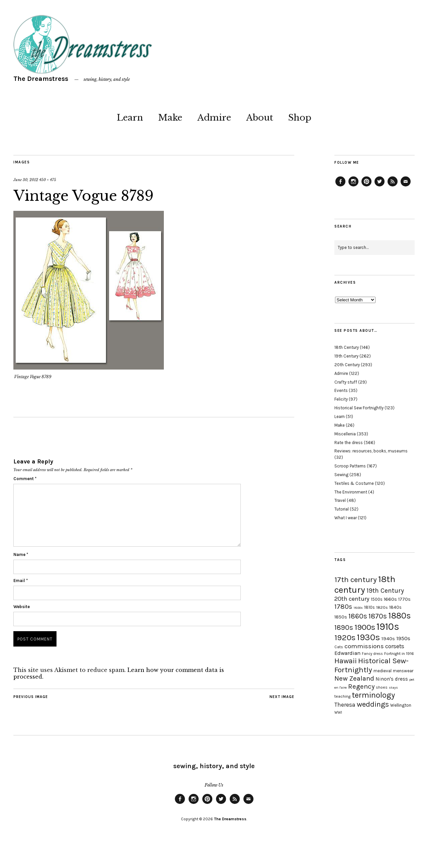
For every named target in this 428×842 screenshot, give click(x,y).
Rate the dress (348, 442)
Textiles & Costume (354, 483)
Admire (214, 117)
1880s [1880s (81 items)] (399, 615)
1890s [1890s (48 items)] (343, 627)
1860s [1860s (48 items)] (357, 616)
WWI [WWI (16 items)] (338, 712)
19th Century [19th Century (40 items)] (385, 590)
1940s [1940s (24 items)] (388, 639)
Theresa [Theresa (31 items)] (344, 704)
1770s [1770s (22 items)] (404, 599)
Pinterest (207, 803)
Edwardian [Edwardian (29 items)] (347, 653)
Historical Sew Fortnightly (359, 407)
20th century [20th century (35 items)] (351, 598)
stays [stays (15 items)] (393, 687)
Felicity (341, 399)
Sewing (341, 474)
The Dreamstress (40, 79)
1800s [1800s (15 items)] (358, 607)
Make (170, 117)
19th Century (346, 356)
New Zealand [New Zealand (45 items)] (354, 678)
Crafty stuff (345, 382)
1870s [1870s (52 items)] (377, 616)
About (259, 117)
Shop (299, 117)
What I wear (345, 517)
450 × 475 (47, 179)
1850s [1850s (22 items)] (340, 617)
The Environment (350, 492)
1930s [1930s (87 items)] (368, 637)
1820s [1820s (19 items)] (382, 607)
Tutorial (341, 509)
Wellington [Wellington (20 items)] (400, 705)
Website (21, 606)
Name (20, 554)
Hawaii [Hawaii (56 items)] (345, 660)
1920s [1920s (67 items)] (344, 637)
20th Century (347, 364)
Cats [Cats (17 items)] (338, 647)
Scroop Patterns (350, 465)
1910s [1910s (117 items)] (388, 626)
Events (341, 390)
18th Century (346, 347)
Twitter (221, 803)
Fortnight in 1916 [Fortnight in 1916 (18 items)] (399, 653)
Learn (130, 117)
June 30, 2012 (25, 179)
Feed (235, 803)
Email (20, 580)
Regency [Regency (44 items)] (361, 686)
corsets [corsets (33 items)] (394, 646)
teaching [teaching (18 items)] (342, 696)
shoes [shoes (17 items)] (382, 687)
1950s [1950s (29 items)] (403, 638)
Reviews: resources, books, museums (371, 450)
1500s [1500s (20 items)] (377, 599)
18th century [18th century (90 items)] (364, 584)
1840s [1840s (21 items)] (395, 607)
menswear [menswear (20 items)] (403, 670)
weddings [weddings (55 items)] (373, 704)
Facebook (180, 803)
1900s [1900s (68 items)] (364, 627)
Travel (340, 500)
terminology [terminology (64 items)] (373, 695)
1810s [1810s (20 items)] (369, 607)
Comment (24, 478)
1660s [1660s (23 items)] (390, 599)
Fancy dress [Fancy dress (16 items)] (372, 654)
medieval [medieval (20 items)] (382, 670)
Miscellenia (345, 433)
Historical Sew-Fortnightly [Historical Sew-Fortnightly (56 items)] (371, 665)
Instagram (194, 803)
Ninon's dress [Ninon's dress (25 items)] (392, 679)
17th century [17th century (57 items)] (355, 579)
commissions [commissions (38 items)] (364, 646)
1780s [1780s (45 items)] (343, 606)
